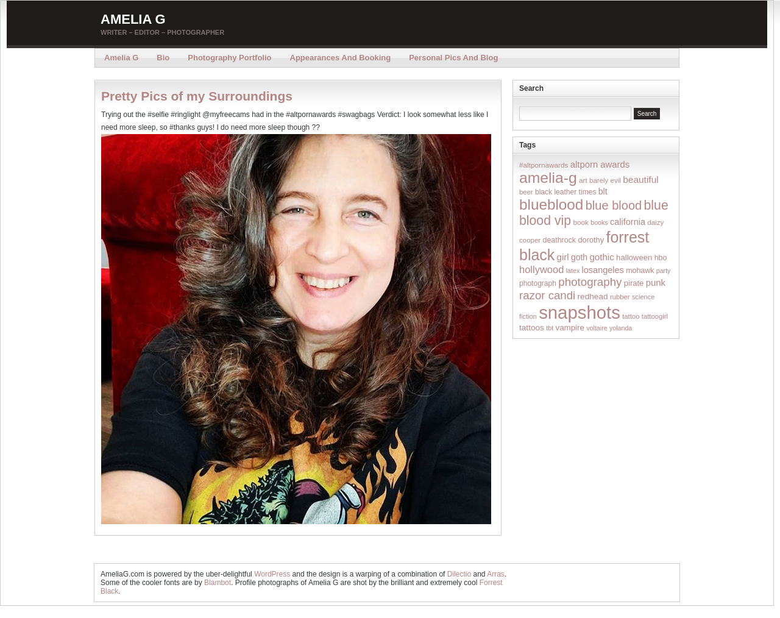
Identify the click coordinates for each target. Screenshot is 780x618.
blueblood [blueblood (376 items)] (551, 204)
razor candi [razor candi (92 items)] (547, 295)
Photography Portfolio (229, 57)
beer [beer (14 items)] (526, 192)
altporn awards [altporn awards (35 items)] (599, 164)
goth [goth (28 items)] (579, 257)
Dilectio (459, 574)
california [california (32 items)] (627, 222)
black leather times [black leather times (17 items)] (565, 192)
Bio (163, 57)
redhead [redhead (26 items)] (593, 296)
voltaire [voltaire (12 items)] (596, 328)
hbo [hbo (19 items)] (660, 258)
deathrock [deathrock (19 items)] (559, 240)
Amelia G (133, 19)
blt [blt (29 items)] (603, 191)
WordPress (272, 574)
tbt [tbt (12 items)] (549, 328)
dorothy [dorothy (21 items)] (591, 239)
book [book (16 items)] (581, 222)
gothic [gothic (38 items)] (601, 257)
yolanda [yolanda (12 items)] (620, 328)
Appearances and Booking (340, 57)
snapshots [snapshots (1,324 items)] (579, 312)
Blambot (217, 582)
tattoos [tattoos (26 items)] (531, 327)
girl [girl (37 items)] (563, 257)
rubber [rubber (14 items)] (620, 296)
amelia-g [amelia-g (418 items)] (548, 177)
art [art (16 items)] (583, 180)
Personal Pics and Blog (453, 57)
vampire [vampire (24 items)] (569, 327)
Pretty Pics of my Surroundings (196, 96)
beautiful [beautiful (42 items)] (641, 179)
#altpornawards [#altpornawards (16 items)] (543, 165)
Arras (496, 574)
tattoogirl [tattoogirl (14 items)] (655, 316)
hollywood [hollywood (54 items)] (541, 269)
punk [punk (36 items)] (655, 282)
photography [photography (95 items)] (590, 281)
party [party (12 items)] (663, 270)
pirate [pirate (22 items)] (634, 283)
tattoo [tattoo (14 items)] (630, 316)
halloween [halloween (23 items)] (634, 257)
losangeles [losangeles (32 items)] (603, 270)
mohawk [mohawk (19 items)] (640, 270)
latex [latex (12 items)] (573, 270)
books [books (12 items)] (599, 222)
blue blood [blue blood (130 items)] (614, 205)
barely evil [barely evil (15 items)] (605, 180)
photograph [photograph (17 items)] (537, 283)
